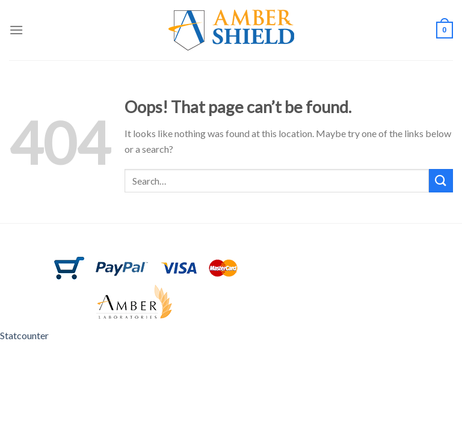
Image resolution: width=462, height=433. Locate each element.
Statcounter (24, 335)
